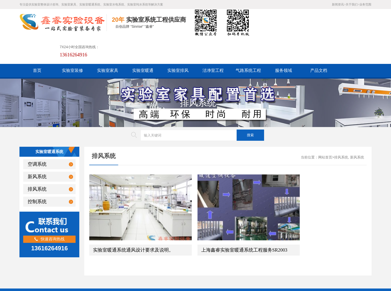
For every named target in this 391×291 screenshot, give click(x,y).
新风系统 (37, 149)
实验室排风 (178, 43)
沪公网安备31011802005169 (134, 260)
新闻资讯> (339, 4)
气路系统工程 (248, 43)
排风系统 (37, 161)
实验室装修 (72, 43)
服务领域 (283, 43)
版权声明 (177, 252)
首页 (37, 43)
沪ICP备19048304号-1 (146, 268)
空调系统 (37, 136)
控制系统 (37, 174)
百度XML (116, 252)
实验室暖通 (142, 43)
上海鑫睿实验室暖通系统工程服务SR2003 (230, 205)
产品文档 (318, 43)
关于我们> (352, 4)
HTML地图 (137, 252)
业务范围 (365, 4)
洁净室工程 (213, 43)
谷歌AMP (157, 252)
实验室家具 (107, 43)
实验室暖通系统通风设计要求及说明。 (133, 205)
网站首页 (325, 130)
